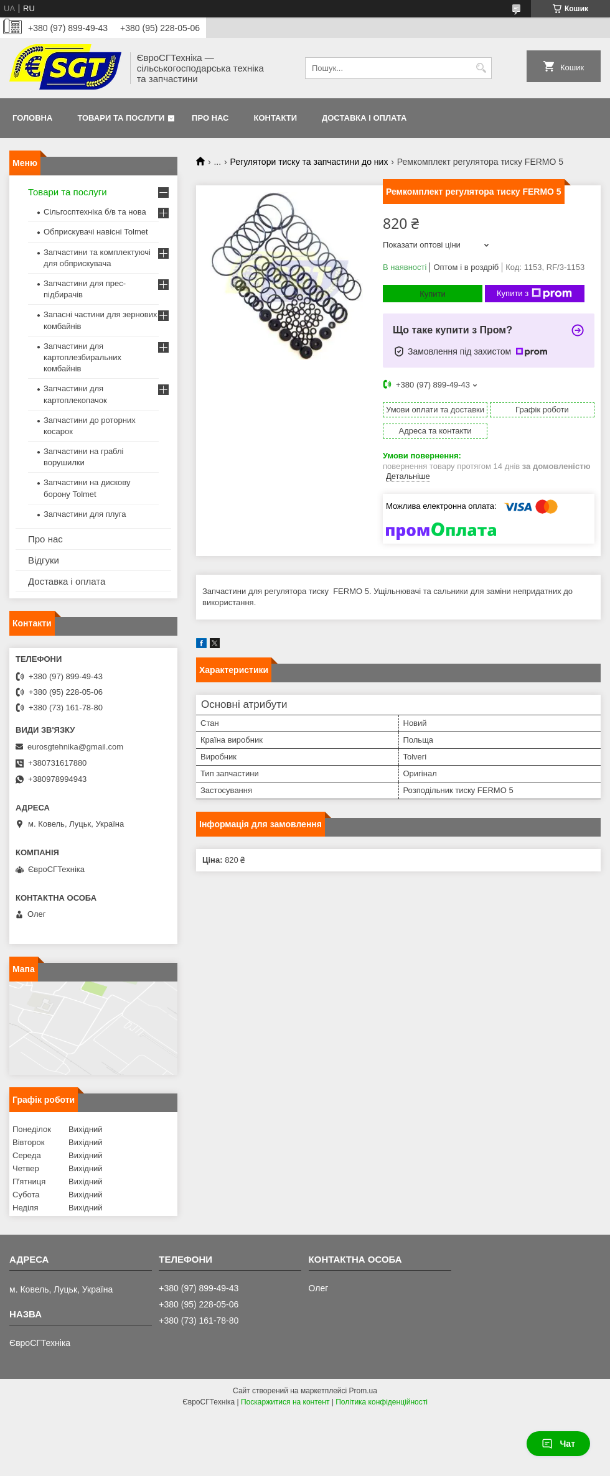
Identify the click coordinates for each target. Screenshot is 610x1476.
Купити (433, 294)
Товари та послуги (120, 118)
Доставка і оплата (364, 118)
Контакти (276, 118)
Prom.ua (363, 1390)
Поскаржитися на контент (285, 1402)
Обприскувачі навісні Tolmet (96, 231)
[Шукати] (481, 68)
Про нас (210, 118)
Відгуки (43, 560)
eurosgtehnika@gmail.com (75, 746)
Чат (558, 1443)
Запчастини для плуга (85, 514)
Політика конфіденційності (382, 1402)
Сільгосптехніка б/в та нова (95, 211)
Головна (32, 118)
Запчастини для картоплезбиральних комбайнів (82, 357)
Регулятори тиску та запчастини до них (309, 162)
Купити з (534, 293)
